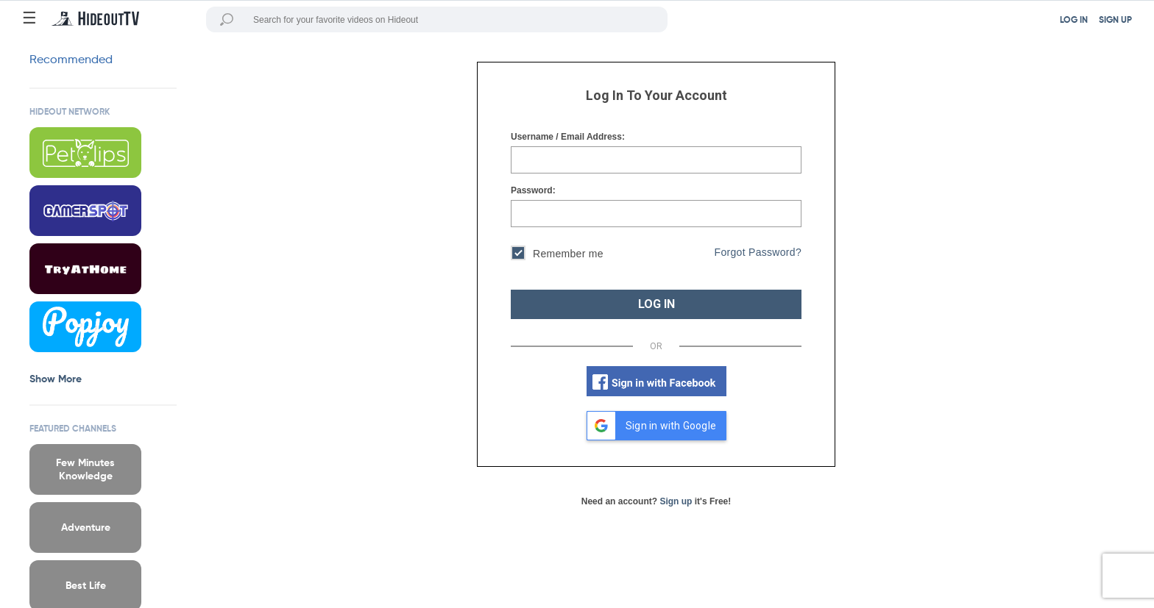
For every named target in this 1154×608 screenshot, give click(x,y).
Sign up (675, 501)
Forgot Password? (758, 252)
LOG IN (1074, 20)
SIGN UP (1115, 20)
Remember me (557, 255)
